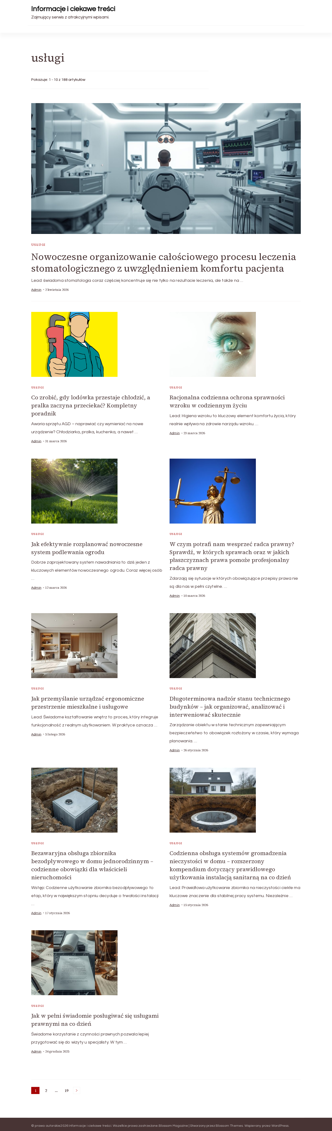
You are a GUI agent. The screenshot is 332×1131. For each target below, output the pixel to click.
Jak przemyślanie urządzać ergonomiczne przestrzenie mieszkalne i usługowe (88, 701)
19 (67, 1088)
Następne (76, 1087)
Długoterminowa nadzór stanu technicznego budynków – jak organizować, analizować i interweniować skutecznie (230, 705)
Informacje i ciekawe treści (73, 9)
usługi (38, 245)
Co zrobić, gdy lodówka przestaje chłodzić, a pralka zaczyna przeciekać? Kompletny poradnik (91, 405)
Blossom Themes (229, 1122)
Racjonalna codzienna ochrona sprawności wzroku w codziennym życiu (228, 401)
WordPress (280, 1122)
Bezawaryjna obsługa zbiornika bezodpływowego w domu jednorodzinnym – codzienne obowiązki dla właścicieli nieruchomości (93, 863)
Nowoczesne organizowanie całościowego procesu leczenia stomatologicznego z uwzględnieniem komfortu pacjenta (164, 262)
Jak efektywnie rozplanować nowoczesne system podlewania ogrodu (87, 547)
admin (36, 290)
